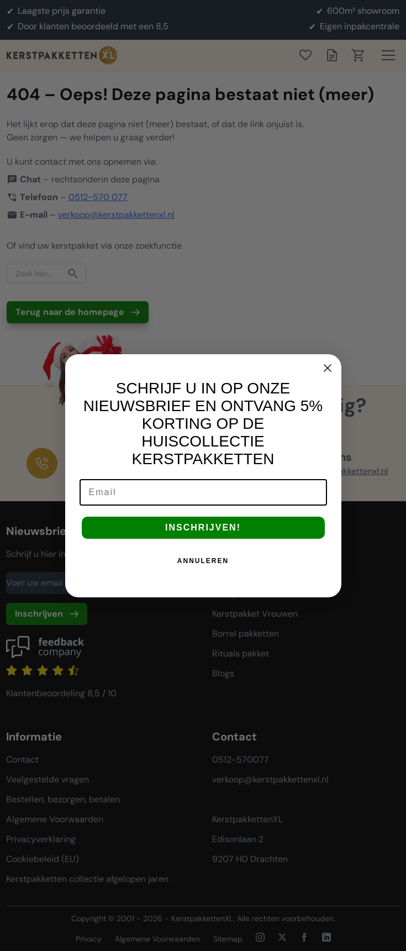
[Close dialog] (327, 378)
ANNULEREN (203, 571)
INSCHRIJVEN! (203, 537)
